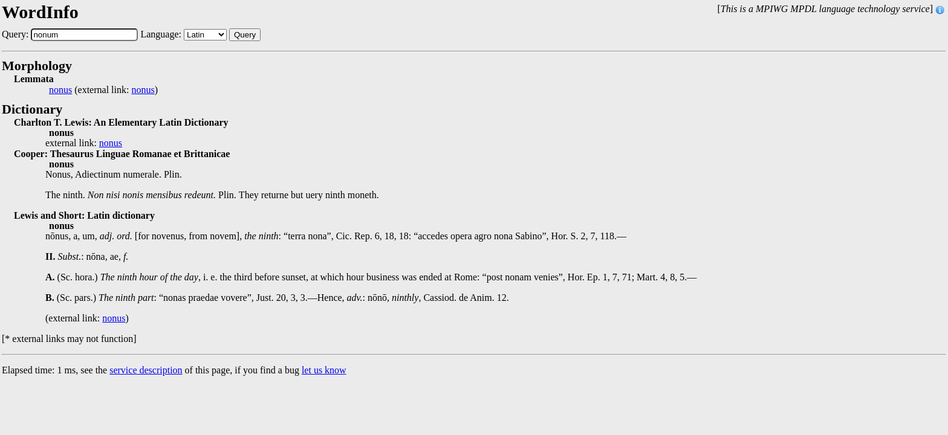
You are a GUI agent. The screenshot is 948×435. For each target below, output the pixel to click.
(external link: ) (103, 90)
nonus (60, 90)
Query (245, 34)
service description (145, 370)
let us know (324, 370)
